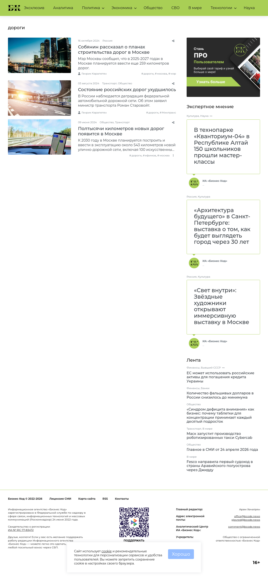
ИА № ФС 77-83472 (21, 530)
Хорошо (181, 554)
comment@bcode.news (244, 526)
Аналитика (63, 8)
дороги (148, 73)
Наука (249, 8)
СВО (175, 8)
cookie (106, 551)
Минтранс (169, 112)
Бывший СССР (211, 367)
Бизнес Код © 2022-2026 (25, 498)
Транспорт (109, 83)
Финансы (193, 367)
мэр (173, 73)
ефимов (150, 155)
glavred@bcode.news (246, 519)
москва (162, 73)
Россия (108, 40)
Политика (91, 8)
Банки (205, 388)
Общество (153, 8)
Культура (193, 115)
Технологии (221, 8)
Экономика (121, 8)
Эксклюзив (34, 8)
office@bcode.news (247, 516)
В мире (195, 8)
